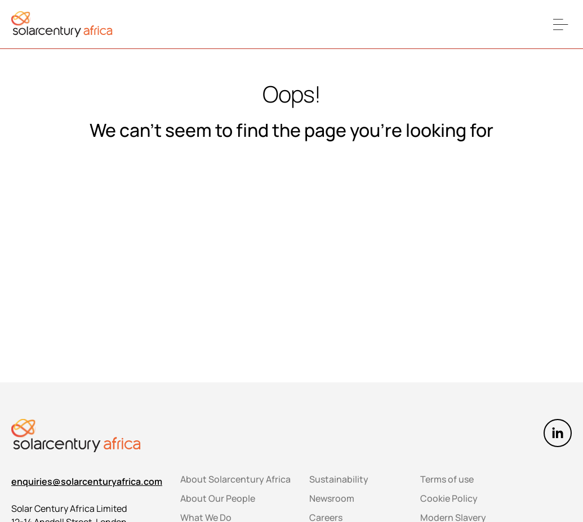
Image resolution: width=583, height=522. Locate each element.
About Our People (217, 498)
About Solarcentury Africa (235, 479)
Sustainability (338, 479)
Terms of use (447, 479)
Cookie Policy (449, 498)
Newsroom (331, 498)
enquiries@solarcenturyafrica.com (86, 481)
